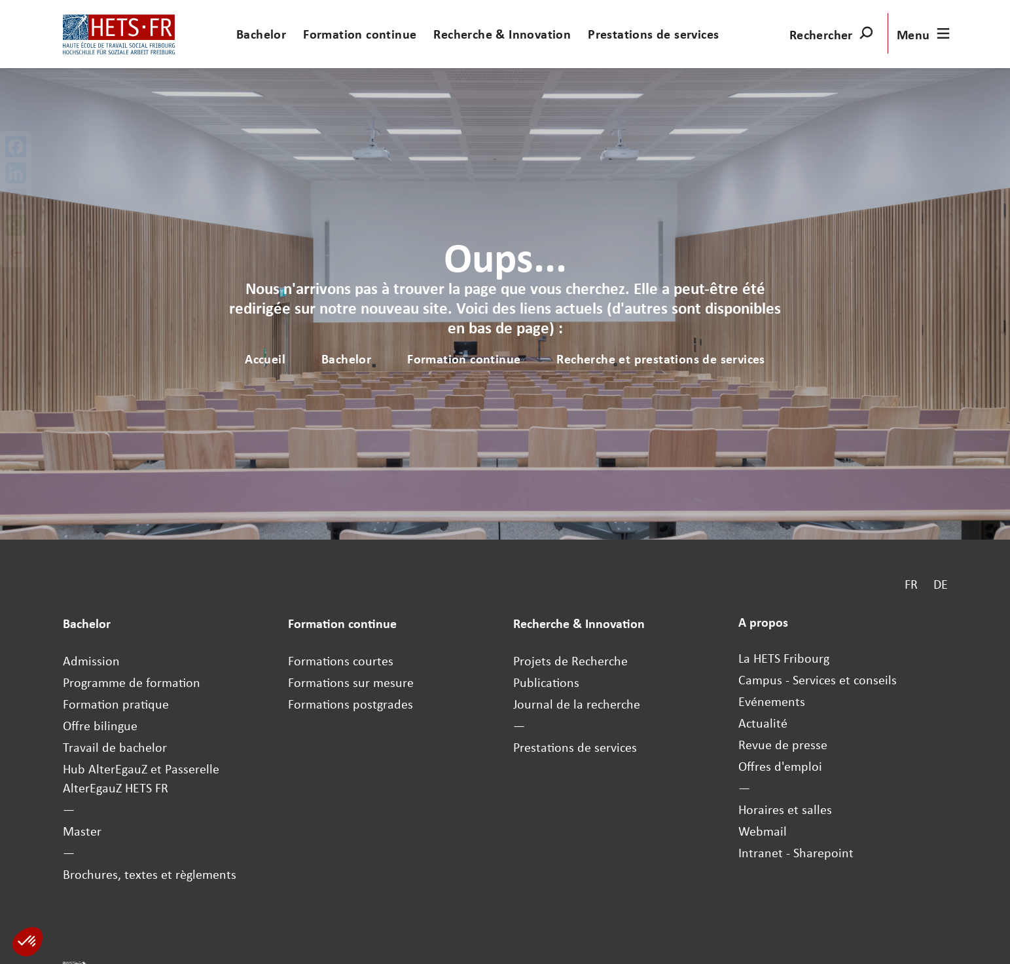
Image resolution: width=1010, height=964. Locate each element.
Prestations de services (653, 34)
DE (940, 584)
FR (911, 584)
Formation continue (359, 34)
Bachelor (261, 34)
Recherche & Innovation (502, 34)
